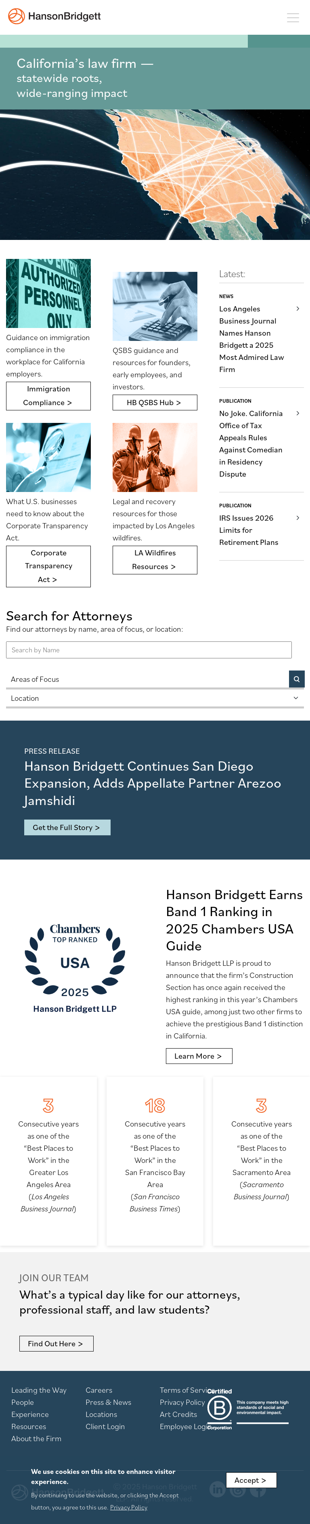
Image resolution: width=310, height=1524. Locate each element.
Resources (28, 1426)
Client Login (105, 1426)
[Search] (297, 679)
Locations (101, 1414)
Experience (30, 1414)
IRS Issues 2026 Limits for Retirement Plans (249, 530)
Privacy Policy (182, 1402)
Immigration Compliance (46, 395)
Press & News (108, 1402)
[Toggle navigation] (293, 17)
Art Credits (178, 1414)
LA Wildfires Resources (154, 559)
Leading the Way (39, 1390)
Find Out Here (51, 1343)
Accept (247, 1480)
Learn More (194, 1056)
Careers (99, 1390)
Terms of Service (187, 1390)
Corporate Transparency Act (48, 565)
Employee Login (186, 1426)
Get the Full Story (62, 827)
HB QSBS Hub (150, 402)
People (22, 1402)
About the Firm (36, 1438)
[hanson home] (54, 16)
